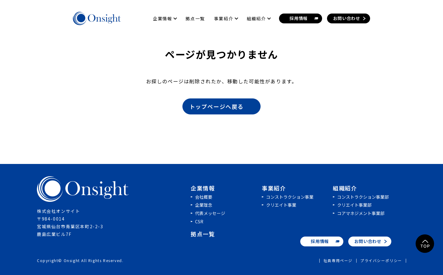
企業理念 (203, 205)
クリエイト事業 (281, 205)
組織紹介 (345, 188)
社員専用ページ (338, 261)
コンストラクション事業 (289, 197)
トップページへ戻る (222, 106)
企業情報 (203, 188)
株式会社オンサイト (83, 189)
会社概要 (203, 197)
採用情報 (320, 241)
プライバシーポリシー (381, 261)
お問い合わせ (367, 241)
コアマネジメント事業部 (361, 213)
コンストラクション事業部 (363, 197)
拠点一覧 (203, 234)
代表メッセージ (210, 213)
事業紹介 (274, 188)
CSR (199, 221)
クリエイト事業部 (354, 205)
